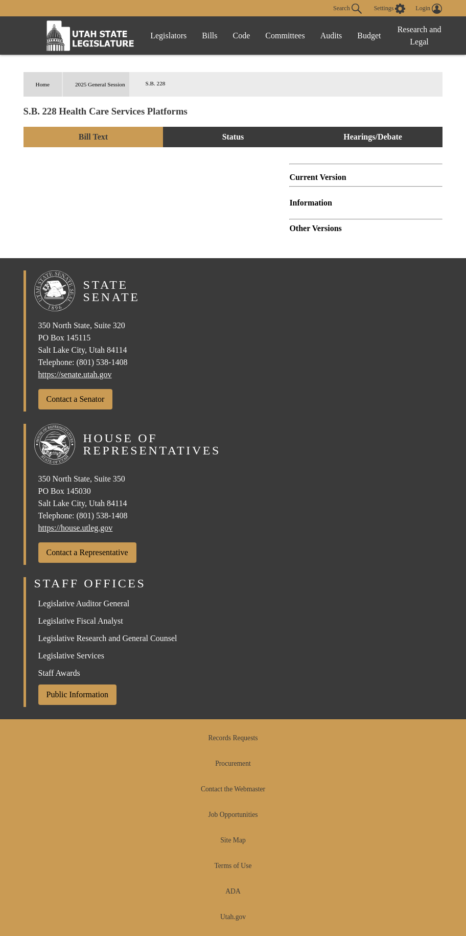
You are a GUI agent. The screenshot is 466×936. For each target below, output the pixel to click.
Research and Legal (419, 35)
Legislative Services (71, 655)
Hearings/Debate (372, 136)
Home (43, 84)
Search (347, 9)
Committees (285, 35)
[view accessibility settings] (390, 9)
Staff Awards (59, 673)
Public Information (77, 694)
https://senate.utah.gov (75, 374)
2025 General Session (100, 84)
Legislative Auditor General (84, 603)
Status (233, 136)
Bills (209, 35)
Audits (331, 35)
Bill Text (93, 136)
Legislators (168, 35)
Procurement (232, 763)
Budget (369, 35)
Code (241, 35)
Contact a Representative (87, 552)
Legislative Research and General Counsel (107, 638)
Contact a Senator (75, 399)
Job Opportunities (233, 814)
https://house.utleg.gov (75, 527)
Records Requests (233, 738)
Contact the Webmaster (233, 789)
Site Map (232, 840)
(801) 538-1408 (101, 362)
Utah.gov (233, 917)
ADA (232, 891)
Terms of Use (232, 866)
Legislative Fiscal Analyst (80, 621)
